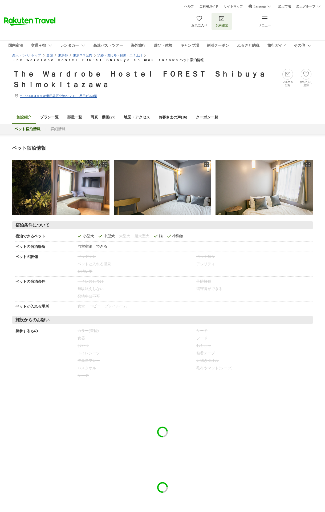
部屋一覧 (74, 117)
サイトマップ (233, 6)
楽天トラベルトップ (26, 55)
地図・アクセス (137, 117)
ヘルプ (189, 6)
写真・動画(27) (103, 117)
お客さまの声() (173, 117)
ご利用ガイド (208, 6)
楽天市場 (284, 6)
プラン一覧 (49, 117)
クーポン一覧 (207, 117)
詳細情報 (58, 129)
